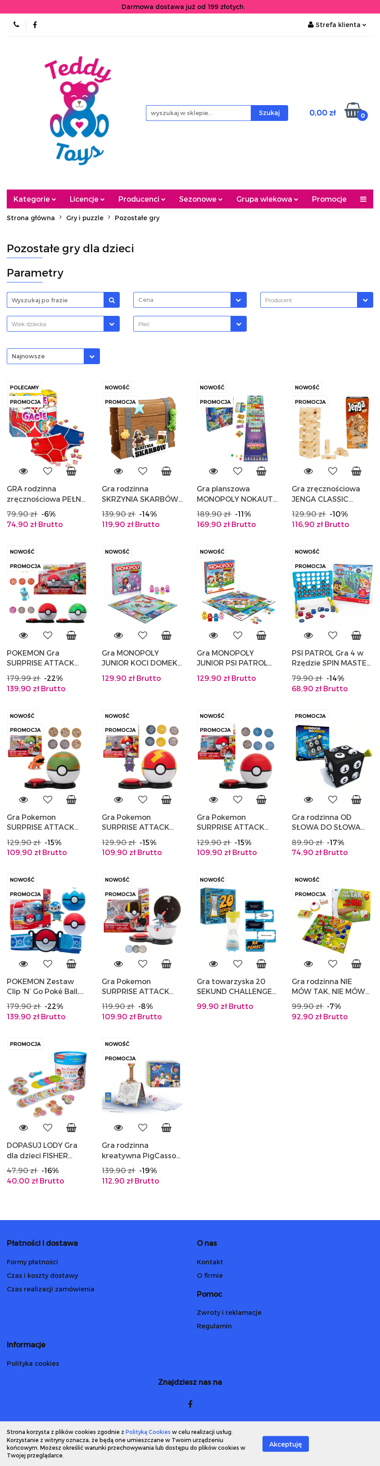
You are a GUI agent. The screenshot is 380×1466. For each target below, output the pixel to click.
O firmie (210, 1275)
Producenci (142, 198)
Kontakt (210, 1262)
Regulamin (214, 1326)
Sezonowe (201, 198)
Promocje (329, 198)
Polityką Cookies (148, 1432)
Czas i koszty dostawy (42, 1275)
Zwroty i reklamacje (229, 1312)
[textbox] (182, 300)
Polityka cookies (33, 1363)
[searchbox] (311, 300)
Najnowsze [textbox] (28, 356)
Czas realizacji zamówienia (51, 1289)
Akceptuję (285, 1444)
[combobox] (189, 300)
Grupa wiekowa (267, 198)
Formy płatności (32, 1262)
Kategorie (35, 198)
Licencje (87, 198)
